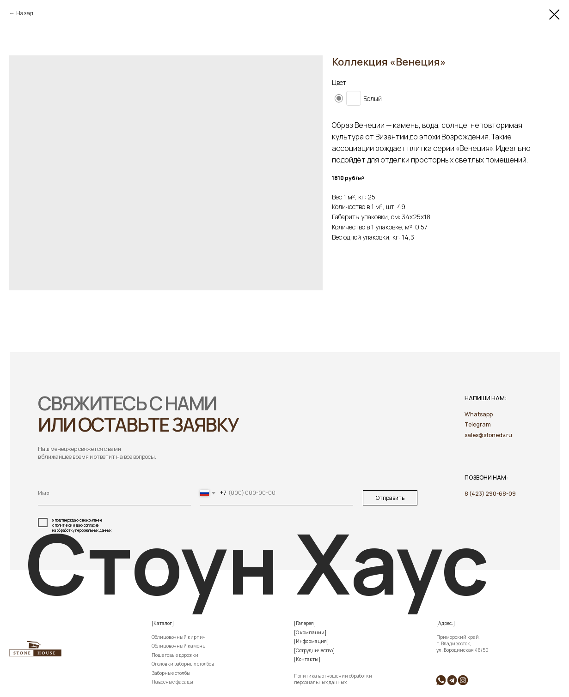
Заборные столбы (171, 673)
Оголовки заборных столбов (183, 664)
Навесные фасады (172, 682)
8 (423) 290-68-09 (490, 494)
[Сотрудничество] (314, 650)
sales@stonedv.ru (488, 435)
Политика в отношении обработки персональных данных (333, 679)
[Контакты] (307, 659)
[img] (452, 680)
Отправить (390, 498)
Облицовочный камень (178, 646)
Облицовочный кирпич (179, 637)
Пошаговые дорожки (175, 655)
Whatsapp (479, 414)
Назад (24, 13)
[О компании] (310, 632)
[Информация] (311, 641)
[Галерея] (305, 623)
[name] (114, 493)
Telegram (478, 424)
